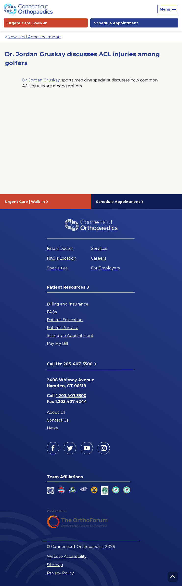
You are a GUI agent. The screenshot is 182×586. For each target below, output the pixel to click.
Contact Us (57, 420)
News (52, 428)
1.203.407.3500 (71, 395)
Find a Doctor (60, 248)
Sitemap (55, 564)
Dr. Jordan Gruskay (41, 80)
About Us (56, 412)
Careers (98, 258)
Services (99, 248)
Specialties (57, 268)
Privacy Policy (60, 573)
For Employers (105, 268)
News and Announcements (34, 37)
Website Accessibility (67, 556)
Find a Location (61, 258)
